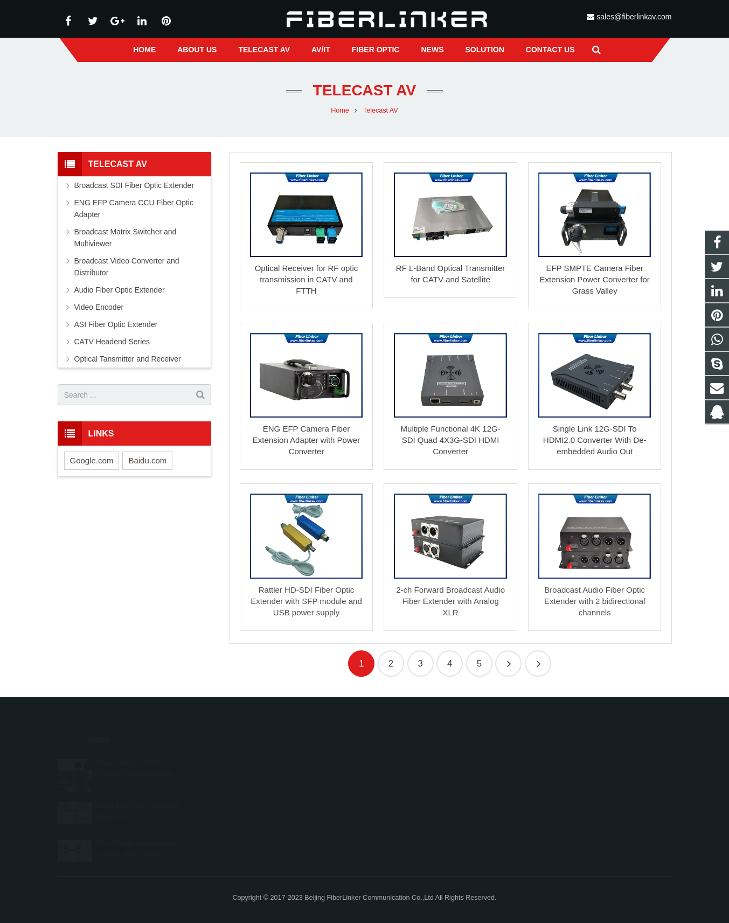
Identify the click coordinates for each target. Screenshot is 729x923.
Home (340, 110)
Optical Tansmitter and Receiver (127, 359)
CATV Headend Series (112, 341)
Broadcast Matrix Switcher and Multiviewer (125, 237)
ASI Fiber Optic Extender (116, 324)
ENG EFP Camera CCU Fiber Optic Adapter (133, 208)
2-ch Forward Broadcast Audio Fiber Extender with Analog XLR (450, 601)
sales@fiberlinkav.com (633, 16)
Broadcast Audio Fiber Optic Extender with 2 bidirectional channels (594, 601)
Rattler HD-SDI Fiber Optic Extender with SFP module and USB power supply (306, 601)
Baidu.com (147, 460)
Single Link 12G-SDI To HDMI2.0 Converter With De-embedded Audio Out (595, 440)
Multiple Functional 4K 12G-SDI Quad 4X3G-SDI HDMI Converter (451, 440)
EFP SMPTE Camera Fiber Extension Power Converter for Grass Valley (595, 279)
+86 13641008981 (411, 778)
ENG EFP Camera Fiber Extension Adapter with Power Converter (306, 440)
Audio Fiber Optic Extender (119, 290)
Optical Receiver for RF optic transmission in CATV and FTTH (306, 279)
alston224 (398, 810)
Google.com (92, 460)
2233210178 (403, 763)
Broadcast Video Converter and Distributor (126, 266)
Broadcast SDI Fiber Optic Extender (134, 185)
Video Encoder (99, 307)
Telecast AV (364, 90)
